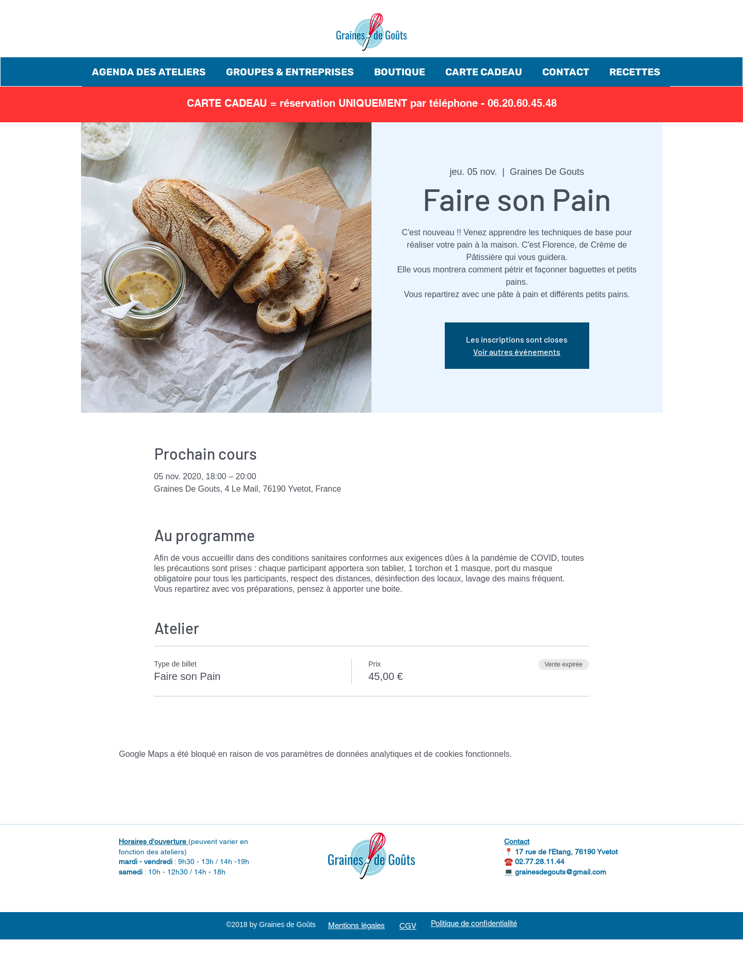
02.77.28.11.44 (539, 861)
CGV (407, 925)
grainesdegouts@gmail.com (560, 872)
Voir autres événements (516, 351)
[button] (149, 72)
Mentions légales (356, 925)
